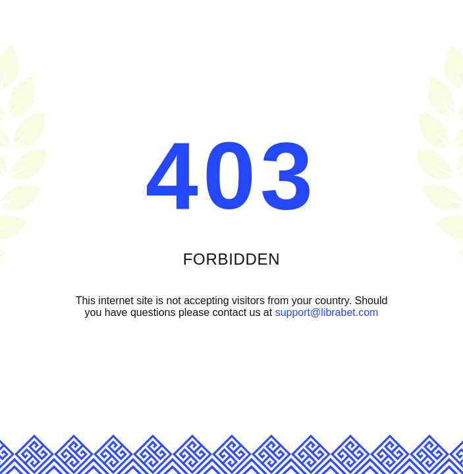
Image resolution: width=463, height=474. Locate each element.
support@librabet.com (327, 312)
